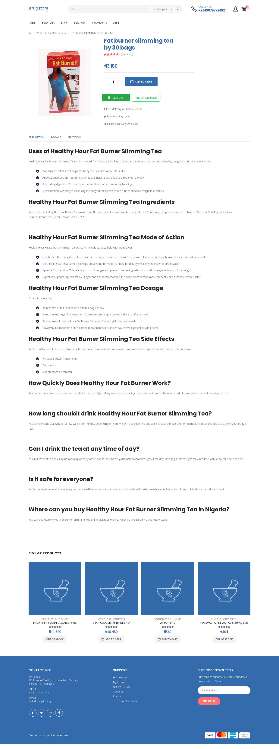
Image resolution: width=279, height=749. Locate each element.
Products (48, 23)
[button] (245, 9)
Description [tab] (37, 138)
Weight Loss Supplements (51, 33)
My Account (119, 687)
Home (32, 23)
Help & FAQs (120, 683)
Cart (116, 23)
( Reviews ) (127, 54)
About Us (79, 23)
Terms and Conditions (125, 705)
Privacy (117, 701)
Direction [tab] (75, 138)
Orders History (121, 692)
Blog (64, 23)
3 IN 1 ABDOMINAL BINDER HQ (111, 628)
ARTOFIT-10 (167, 628)
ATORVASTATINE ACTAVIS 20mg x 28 (224, 628)
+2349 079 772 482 (39, 698)
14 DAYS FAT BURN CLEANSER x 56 (54, 628)
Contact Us (99, 23)
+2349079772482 (211, 10)
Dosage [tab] (57, 138)
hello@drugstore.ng (40, 706)
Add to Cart (144, 82)
